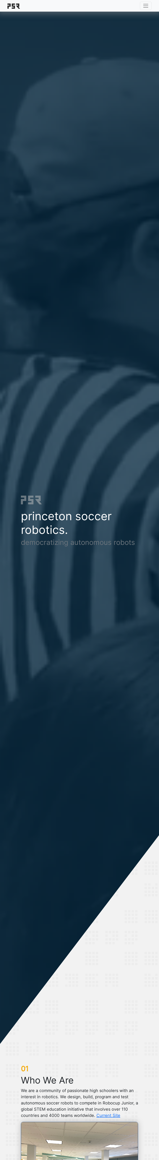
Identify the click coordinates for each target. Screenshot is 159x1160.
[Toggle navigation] (146, 6)
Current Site (108, 1115)
